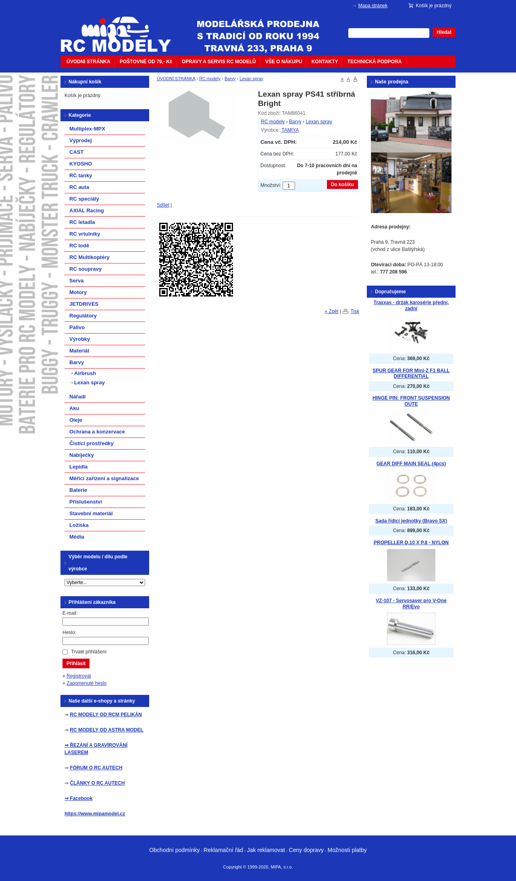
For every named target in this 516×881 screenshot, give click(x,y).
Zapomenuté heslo (86, 683)
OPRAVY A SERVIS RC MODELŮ (219, 61)
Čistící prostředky (91, 443)
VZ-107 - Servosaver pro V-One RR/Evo (411, 603)
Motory (78, 292)
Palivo (77, 327)
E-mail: (69, 613)
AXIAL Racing (86, 210)
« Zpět (332, 311)
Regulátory (83, 316)
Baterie (78, 490)
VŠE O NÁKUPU (283, 61)
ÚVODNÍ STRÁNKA (88, 61)
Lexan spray (251, 78)
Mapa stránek (373, 5)
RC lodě (79, 246)
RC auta (79, 187)
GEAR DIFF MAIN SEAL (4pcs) (411, 463)
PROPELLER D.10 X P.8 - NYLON (411, 542)
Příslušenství (85, 502)
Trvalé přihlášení (88, 652)
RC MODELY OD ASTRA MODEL (106, 730)
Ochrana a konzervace (97, 432)
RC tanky (80, 175)
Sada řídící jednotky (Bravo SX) (411, 521)
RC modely (210, 78)
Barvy (230, 78)
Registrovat (79, 676)
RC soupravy (85, 269)
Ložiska (79, 525)
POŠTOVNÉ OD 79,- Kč (146, 61)
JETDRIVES (83, 304)
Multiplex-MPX (87, 129)
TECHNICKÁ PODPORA (374, 61)
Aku (74, 408)
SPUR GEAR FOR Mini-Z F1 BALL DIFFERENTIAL (410, 373)
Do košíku (342, 184)
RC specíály (84, 199)
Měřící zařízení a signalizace (104, 478)
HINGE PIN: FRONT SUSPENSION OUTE (411, 401)
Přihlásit (76, 663)
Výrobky (79, 339)
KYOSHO (80, 164)
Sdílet (163, 205)
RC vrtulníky (84, 234)
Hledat (444, 32)
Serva (76, 281)
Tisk (354, 311)
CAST (76, 152)
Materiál (79, 351)
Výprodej (80, 140)
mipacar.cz (120, 29)
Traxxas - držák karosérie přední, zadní (411, 305)
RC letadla (82, 222)
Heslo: (69, 632)
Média (76, 537)
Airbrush (85, 373)
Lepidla (78, 467)
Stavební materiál (91, 513)
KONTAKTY (325, 61)
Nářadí (77, 397)
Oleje (75, 420)
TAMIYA (290, 130)
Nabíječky (81, 455)
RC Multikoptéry (89, 257)
